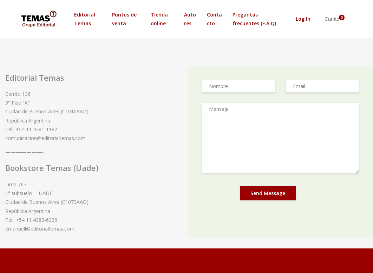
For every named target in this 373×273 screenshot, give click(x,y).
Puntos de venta (124, 19)
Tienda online (159, 19)
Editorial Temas (84, 19)
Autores (190, 19)
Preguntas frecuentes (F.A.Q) (254, 19)
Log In (303, 18)
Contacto (214, 19)
